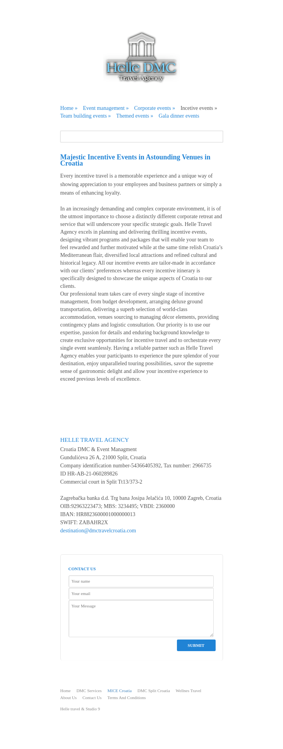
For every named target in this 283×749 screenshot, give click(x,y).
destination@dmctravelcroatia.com (98, 531)
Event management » (106, 108)
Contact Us (91, 697)
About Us (68, 697)
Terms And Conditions (126, 697)
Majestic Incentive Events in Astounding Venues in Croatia (135, 160)
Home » (69, 108)
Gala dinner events (179, 116)
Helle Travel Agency (94, 439)
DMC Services (88, 690)
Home (65, 690)
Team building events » (85, 116)
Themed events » (134, 116)
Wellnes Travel (188, 690)
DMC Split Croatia (153, 690)
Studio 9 (92, 708)
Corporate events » (154, 108)
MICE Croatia (119, 690)
